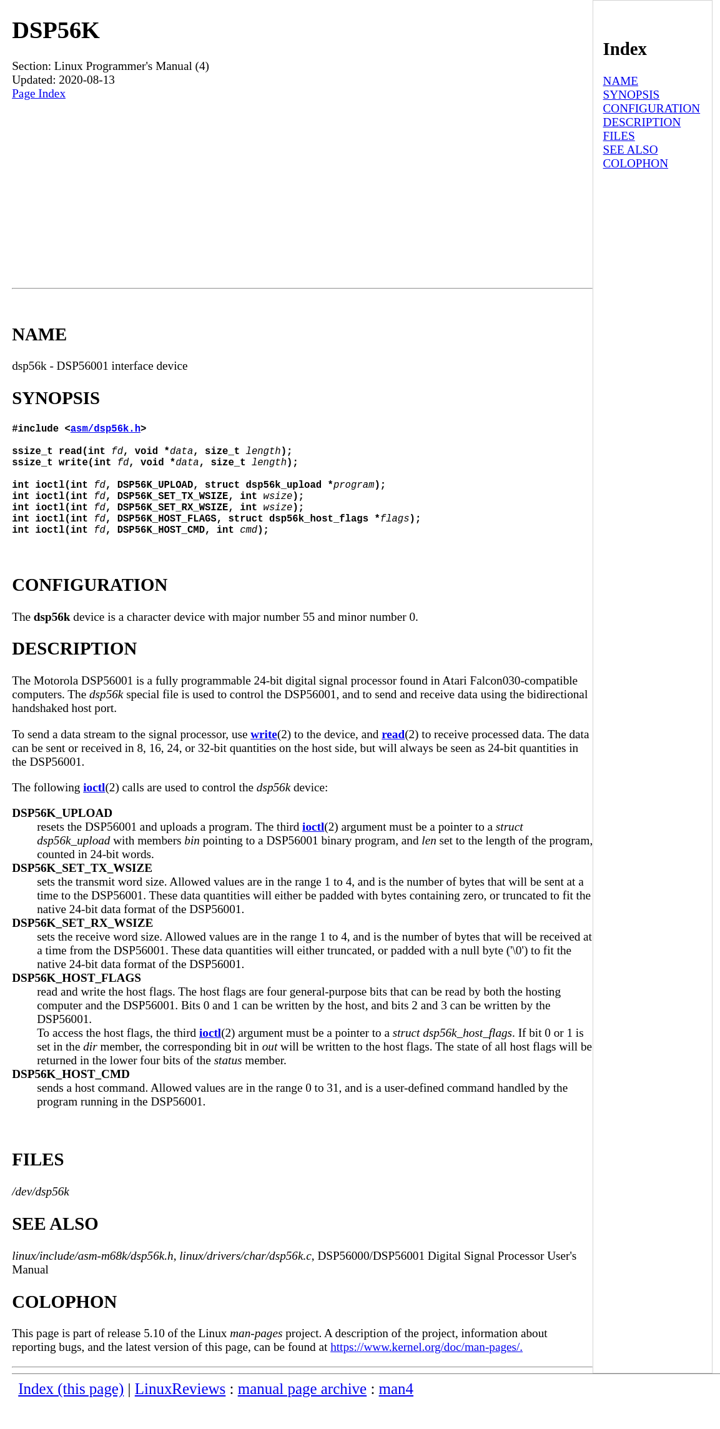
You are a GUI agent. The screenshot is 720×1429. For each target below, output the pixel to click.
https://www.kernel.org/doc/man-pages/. (426, 1371)
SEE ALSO (630, 149)
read (393, 759)
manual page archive (302, 1413)
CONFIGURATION (652, 108)
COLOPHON (635, 163)
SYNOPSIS (631, 94)
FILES (619, 135)
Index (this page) (71, 1413)
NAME (621, 80)
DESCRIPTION (642, 122)
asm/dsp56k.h (106, 430)
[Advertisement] (302, 194)
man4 (396, 1413)
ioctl (94, 812)
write (263, 759)
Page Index (39, 93)
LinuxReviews (180, 1413)
